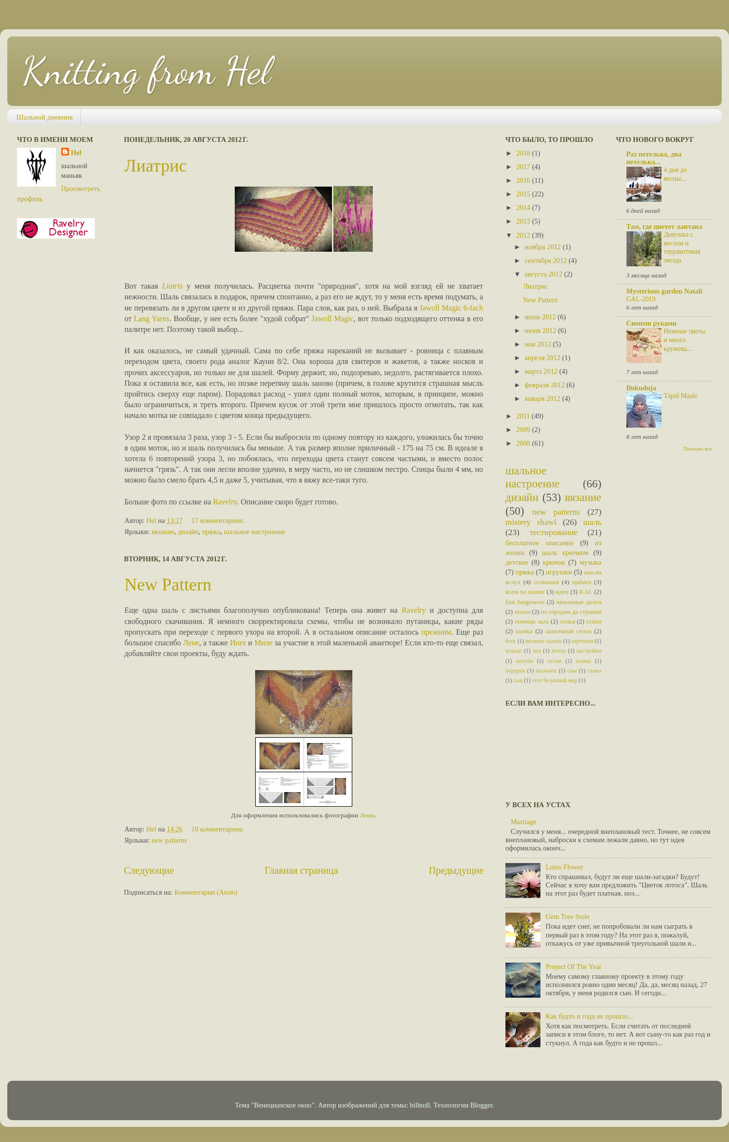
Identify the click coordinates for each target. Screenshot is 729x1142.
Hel (76, 152)
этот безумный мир (555, 680)
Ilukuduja (641, 388)
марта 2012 (542, 371)
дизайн (188, 532)
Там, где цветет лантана (664, 226)
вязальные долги (579, 602)
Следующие (149, 870)
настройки (588, 651)
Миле (263, 643)
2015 (524, 194)
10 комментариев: (218, 829)
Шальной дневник (45, 117)
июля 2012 (541, 317)
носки (522, 611)
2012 (524, 235)
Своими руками (651, 323)
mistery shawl (530, 522)
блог (510, 641)
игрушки (559, 572)
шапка (524, 631)
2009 (524, 429)
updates (581, 582)
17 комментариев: (218, 520)
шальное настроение (254, 532)
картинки (582, 641)
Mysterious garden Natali (664, 291)
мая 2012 (539, 344)
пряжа (211, 532)
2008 (524, 443)
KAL (585, 591)
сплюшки (546, 582)
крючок (554, 562)
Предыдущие (456, 870)
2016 (524, 180)
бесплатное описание (539, 543)
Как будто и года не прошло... (590, 1016)
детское (516, 562)
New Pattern (167, 584)
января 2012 (543, 398)
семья (567, 621)
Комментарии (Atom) (206, 892)
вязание (163, 532)
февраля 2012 (546, 385)
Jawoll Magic (333, 318)
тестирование (553, 532)
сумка (594, 671)
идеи (561, 591)
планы (583, 661)
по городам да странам (571, 611)
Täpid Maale (680, 395)
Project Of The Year (574, 966)
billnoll (420, 1105)
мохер (559, 651)
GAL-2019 (641, 299)
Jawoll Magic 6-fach (451, 308)
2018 (524, 153)
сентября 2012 (547, 260)
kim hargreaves (525, 602)
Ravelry (225, 502)
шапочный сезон (568, 631)
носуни (524, 661)
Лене (191, 643)
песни (554, 661)
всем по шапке (525, 591)
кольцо (513, 651)
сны (572, 671)
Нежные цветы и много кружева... (685, 340)
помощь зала (532, 621)
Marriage (524, 822)
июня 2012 (541, 330)
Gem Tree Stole (568, 916)
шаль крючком (565, 552)
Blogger (481, 1105)
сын (517, 680)
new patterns (169, 840)
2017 (524, 167)
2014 (524, 207)
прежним (436, 632)
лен (537, 651)
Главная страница (301, 870)
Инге (238, 643)
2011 (524, 416)
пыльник (546, 671)
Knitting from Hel (146, 70)
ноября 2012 (544, 247)
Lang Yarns (151, 318)
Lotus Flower (564, 867)
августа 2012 (545, 274)
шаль (592, 522)
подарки (515, 671)
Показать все (697, 448)
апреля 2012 (543, 358)
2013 (524, 221)
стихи (594, 621)
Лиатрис (155, 165)
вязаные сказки (544, 641)
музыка (591, 562)
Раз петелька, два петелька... (654, 158)
